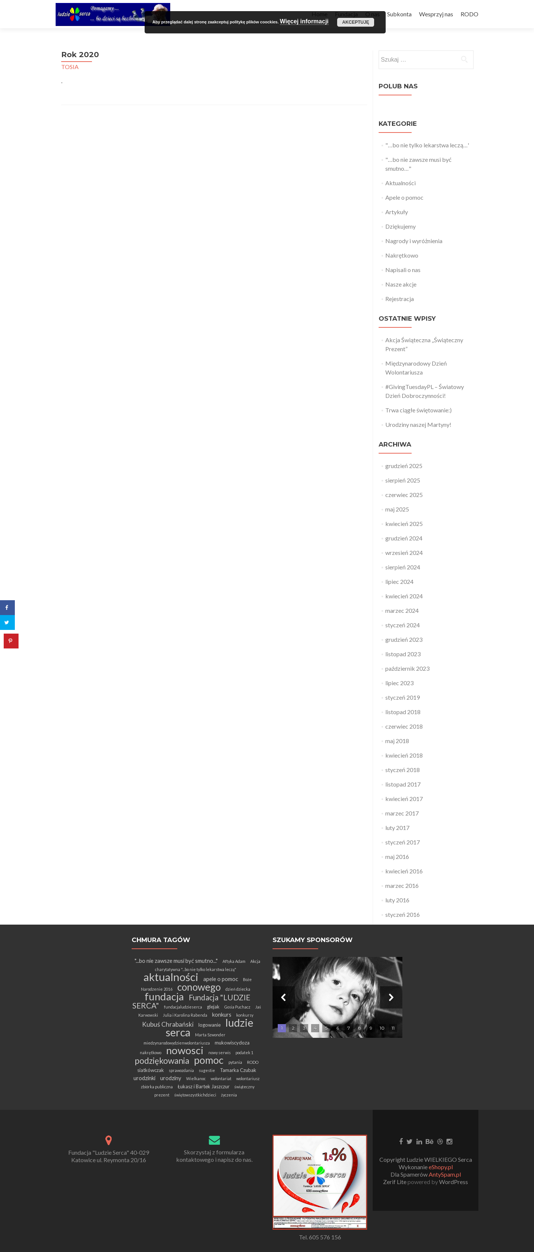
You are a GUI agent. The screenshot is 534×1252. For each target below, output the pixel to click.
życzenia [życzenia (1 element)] (229, 1094)
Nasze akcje (400, 284)
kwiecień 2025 (404, 523)
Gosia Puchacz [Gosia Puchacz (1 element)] (237, 1006)
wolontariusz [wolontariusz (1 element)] (248, 1078)
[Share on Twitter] (7, 622)
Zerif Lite (395, 1181)
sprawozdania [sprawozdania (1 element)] (181, 1070)
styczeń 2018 (402, 769)
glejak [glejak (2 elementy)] (213, 1007)
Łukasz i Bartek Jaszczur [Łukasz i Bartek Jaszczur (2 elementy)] (204, 1086)
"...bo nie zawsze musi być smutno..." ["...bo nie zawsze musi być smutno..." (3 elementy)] (176, 960)
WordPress (453, 1181)
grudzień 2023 (403, 639)
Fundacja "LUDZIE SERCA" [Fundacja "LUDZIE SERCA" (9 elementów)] (191, 1001)
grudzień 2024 (403, 538)
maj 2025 (397, 509)
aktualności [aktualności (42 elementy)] (171, 976)
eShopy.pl (441, 1166)
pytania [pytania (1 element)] (235, 1062)
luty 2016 (397, 899)
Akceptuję (355, 22)
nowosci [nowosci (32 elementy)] (185, 1050)
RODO (469, 13)
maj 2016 (397, 856)
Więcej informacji (304, 21)
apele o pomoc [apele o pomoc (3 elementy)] (220, 978)
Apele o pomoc (404, 197)
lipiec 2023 (399, 682)
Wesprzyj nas (436, 13)
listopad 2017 (403, 784)
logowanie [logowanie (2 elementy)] (209, 1025)
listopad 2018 (403, 711)
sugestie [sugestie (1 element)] (207, 1070)
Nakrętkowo (401, 255)
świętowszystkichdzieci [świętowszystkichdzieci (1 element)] (195, 1094)
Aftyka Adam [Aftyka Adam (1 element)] (233, 961)
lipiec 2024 (399, 581)
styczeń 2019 (402, 697)
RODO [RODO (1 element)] (252, 1062)
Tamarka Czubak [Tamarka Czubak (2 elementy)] (238, 1070)
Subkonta (399, 13)
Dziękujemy (400, 226)
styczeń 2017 (402, 842)
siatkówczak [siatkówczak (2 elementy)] (150, 1070)
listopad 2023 (403, 653)
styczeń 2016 (402, 914)
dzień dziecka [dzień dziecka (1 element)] (237, 989)
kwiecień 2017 (404, 798)
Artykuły (396, 211)
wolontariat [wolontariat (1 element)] (221, 1078)
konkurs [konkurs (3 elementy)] (221, 1014)
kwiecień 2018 (404, 755)
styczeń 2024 (402, 624)
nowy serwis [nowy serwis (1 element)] (219, 1052)
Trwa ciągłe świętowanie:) (418, 409)
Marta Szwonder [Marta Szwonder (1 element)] (210, 1034)
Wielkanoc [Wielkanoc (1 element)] (196, 1078)
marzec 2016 (402, 885)
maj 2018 (397, 740)
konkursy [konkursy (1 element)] (244, 1015)
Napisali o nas (403, 269)
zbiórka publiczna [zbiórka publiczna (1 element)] (157, 1086)
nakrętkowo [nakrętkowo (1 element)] (150, 1052)
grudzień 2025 (403, 465)
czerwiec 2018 (404, 726)
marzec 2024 (402, 610)
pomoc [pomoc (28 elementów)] (209, 1060)
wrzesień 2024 (404, 552)
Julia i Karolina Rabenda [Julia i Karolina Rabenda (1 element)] (185, 1015)
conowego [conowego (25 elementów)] (199, 987)
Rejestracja (399, 298)
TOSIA (70, 66)
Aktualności (400, 182)
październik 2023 (407, 668)
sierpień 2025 (402, 480)
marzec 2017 (402, 813)
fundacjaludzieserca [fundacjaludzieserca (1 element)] (183, 1006)
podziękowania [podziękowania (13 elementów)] (162, 1061)
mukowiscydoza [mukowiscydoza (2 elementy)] (232, 1043)
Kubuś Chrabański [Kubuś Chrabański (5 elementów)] (168, 1024)
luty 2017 (397, 827)
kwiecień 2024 (404, 595)
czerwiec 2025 (404, 494)
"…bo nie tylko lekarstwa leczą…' (427, 144)
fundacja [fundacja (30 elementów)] (164, 996)
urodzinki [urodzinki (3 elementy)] (144, 1078)
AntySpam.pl (445, 1174)
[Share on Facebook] (7, 607)
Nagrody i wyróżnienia (413, 240)
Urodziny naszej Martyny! (418, 424)
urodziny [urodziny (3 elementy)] (170, 1078)
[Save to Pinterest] (11, 641)
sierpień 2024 (402, 567)
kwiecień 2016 (404, 871)
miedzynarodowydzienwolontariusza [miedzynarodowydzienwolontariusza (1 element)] (177, 1042)
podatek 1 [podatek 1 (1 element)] (244, 1052)
